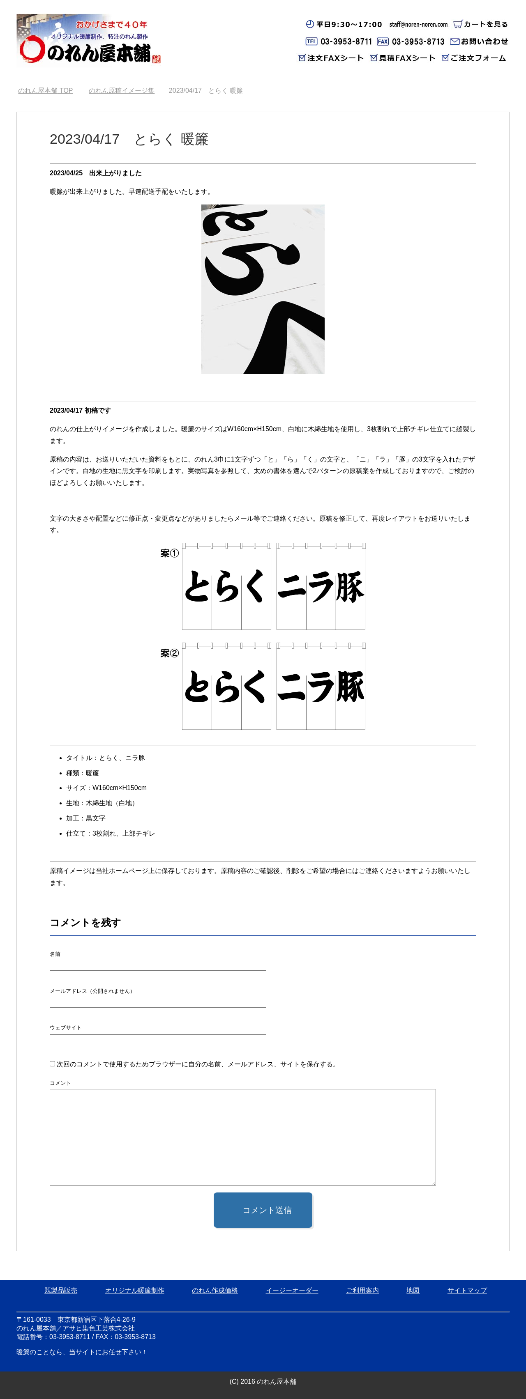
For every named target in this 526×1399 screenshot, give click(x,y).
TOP (45, 90)
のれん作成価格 (215, 1290)
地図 (413, 1290)
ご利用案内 (362, 1290)
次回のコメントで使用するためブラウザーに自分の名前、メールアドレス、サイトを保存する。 (198, 1064)
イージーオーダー (292, 1290)
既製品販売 (60, 1290)
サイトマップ (467, 1290)
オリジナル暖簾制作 (134, 1290)
